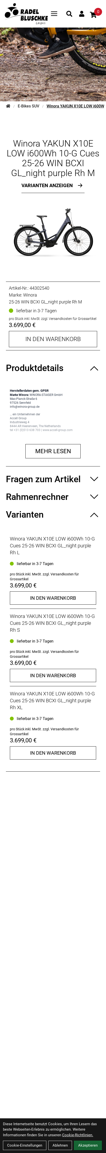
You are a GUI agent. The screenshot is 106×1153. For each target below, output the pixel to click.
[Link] (54, 13)
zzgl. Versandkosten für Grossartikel (68, 319)
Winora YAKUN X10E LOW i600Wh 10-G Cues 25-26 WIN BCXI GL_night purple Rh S (52, 623)
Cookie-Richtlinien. (77, 1135)
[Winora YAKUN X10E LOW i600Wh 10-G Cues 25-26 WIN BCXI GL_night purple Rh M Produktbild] (53, 233)
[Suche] (69, 14)
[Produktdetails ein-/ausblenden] (53, 368)
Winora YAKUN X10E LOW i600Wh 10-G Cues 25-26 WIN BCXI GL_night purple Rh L (52, 545)
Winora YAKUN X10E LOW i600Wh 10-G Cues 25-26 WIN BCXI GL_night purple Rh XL (52, 700)
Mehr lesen (53, 451)
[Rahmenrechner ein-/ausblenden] (53, 497)
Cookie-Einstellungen (24, 1145)
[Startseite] (8, 106)
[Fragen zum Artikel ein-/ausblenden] (53, 479)
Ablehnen (60, 1145)
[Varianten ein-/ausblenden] (53, 515)
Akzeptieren (88, 1145)
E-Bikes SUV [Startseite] (28, 106)
